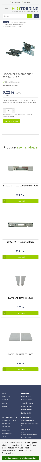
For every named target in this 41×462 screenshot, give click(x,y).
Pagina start (13, 22)
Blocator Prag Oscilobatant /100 (20, 186)
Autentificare (15, 2)
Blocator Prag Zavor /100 (20, 242)
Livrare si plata (26, 396)
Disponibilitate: (9, 82)
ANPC (4, 403)
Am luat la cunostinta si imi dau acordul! (20, 458)
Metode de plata (26, 406)
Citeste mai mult (8, 453)
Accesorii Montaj (21, 22)
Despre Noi (6, 396)
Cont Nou (26, 2)
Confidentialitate (26, 410)
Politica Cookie (26, 413)
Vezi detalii (14, 201)
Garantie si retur (26, 400)
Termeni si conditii (27, 403)
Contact (5, 400)
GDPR (4, 406)
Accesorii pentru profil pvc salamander (14, 24)
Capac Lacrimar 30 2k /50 (20, 354)
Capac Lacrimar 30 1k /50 (20, 298)
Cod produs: (7, 85)
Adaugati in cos (11, 121)
